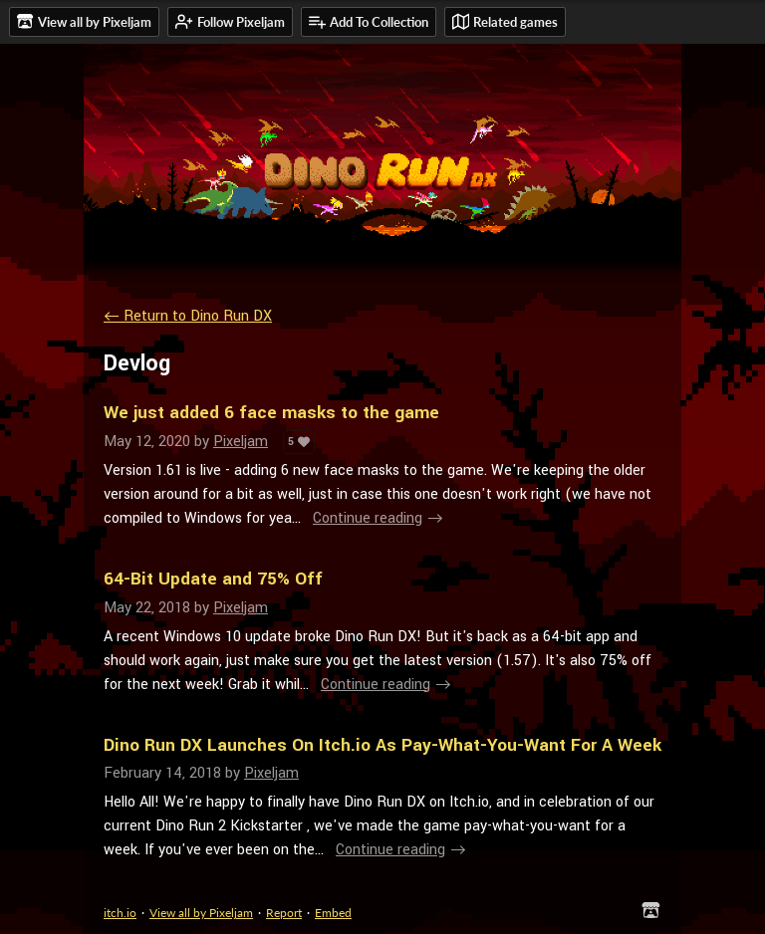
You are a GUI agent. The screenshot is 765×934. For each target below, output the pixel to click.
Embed (333, 912)
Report (284, 912)
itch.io (120, 912)
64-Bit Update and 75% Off (213, 579)
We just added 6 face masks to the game (271, 412)
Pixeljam (240, 441)
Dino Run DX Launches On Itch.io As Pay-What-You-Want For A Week (382, 745)
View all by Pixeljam (201, 912)
